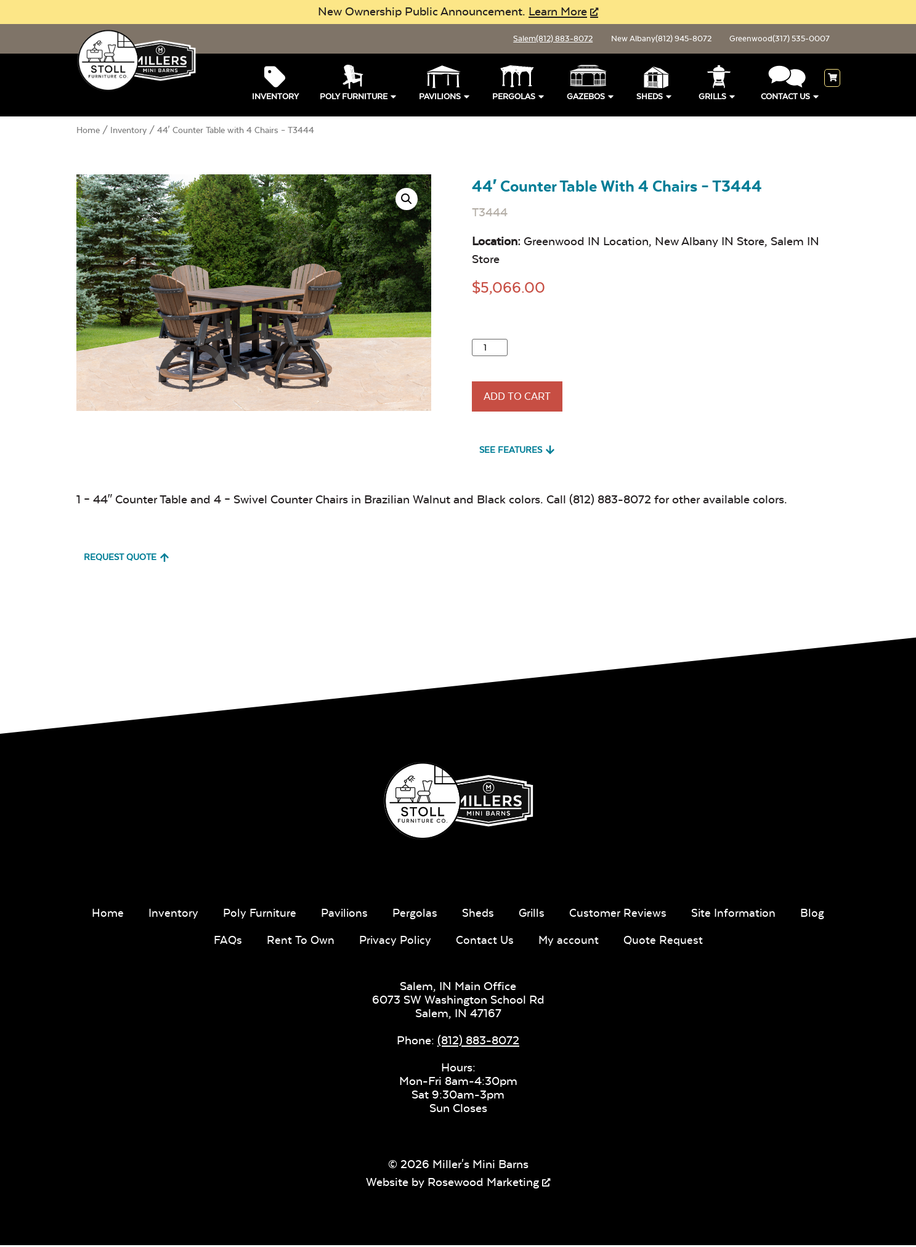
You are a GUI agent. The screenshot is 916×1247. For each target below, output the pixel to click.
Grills (718, 97)
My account (594, 942)
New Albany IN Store (709, 244)
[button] (406, 201)
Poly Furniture (359, 97)
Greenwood (774, 40)
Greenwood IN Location (586, 244)
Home (88, 132)
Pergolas (519, 97)
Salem (531, 40)
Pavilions (445, 97)
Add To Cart (523, 403)
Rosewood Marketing (483, 1184)
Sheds (654, 97)
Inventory (275, 99)
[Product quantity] (490, 350)
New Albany (647, 40)
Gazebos (591, 97)
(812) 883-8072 (478, 1042)
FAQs (249, 942)
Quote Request (689, 942)
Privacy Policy (418, 942)
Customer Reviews (645, 915)
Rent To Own (323, 942)
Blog (198, 942)
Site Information (762, 915)
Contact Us (791, 97)
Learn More (558, 11)
